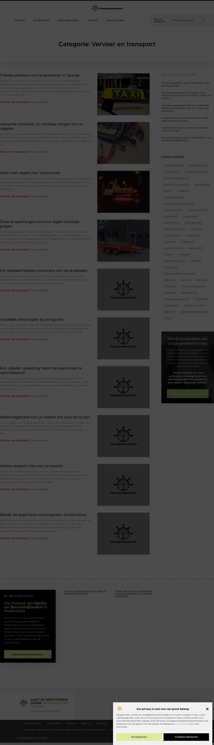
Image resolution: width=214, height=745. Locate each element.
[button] (207, 728)
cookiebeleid (181, 743)
